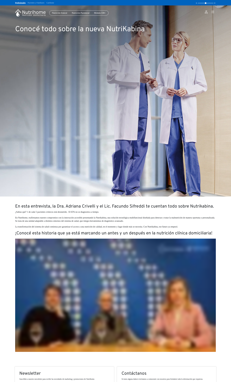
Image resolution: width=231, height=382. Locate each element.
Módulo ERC (100, 13)
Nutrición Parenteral (80, 13)
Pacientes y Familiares (36, 3)
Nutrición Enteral (59, 13)
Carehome (50, 3)
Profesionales (20, 3)
